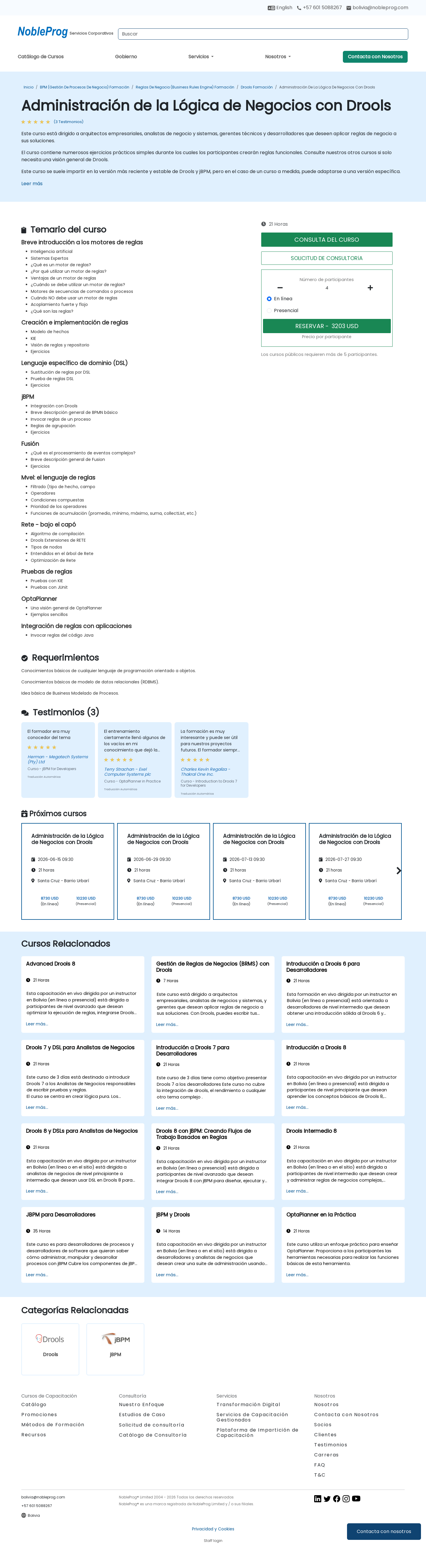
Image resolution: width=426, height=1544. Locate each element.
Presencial (286, 310)
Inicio (28, 87)
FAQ (319, 1464)
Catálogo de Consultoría (153, 1435)
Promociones (39, 1414)
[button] (397, 870)
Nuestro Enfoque (141, 1404)
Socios (323, 1424)
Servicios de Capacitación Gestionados (252, 1417)
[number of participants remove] (282, 288)
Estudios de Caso (142, 1414)
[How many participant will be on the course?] (327, 288)
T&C (320, 1475)
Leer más (32, 183)
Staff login (213, 1540)
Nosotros (276, 56)
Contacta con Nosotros (375, 56)
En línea (283, 298)
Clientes (325, 1434)
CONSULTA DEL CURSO (326, 239)
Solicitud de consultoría (151, 1425)
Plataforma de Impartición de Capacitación (258, 1433)
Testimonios (331, 1444)
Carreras (326, 1454)
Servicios (199, 56)
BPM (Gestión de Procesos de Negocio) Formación (84, 87)
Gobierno (126, 56)
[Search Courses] (263, 34)
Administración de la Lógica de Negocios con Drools (327, 87)
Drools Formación (257, 87)
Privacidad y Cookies (213, 1529)
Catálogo (34, 1404)
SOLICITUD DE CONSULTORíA (327, 258)
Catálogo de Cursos (41, 56)
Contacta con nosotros (384, 1531)
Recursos (33, 1434)
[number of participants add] (372, 288)
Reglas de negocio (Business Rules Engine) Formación (185, 87)
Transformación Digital (248, 1404)
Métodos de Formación (53, 1424)
